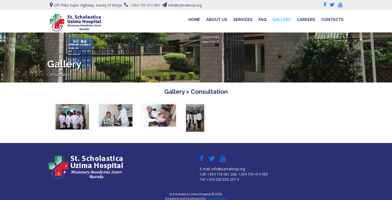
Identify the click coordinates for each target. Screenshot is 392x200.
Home (194, 19)
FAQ (262, 19)
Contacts (332, 19)
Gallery (281, 19)
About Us (216, 19)
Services (242, 19)
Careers (306, 19)
